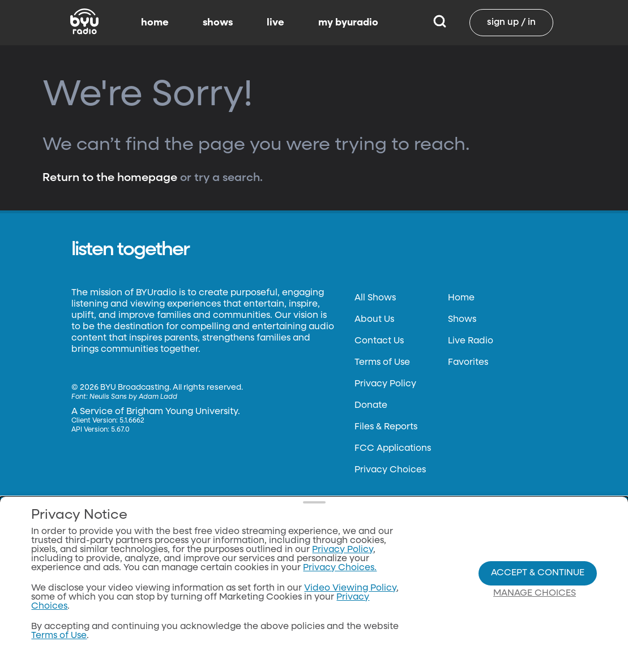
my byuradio (348, 23)
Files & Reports (385, 427)
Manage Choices (534, 593)
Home (461, 298)
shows (218, 23)
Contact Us (379, 341)
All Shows (375, 298)
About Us (374, 319)
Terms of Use (382, 362)
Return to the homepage (109, 177)
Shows (462, 319)
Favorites (468, 362)
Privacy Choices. (340, 567)
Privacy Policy (385, 384)
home (155, 23)
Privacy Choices (390, 470)
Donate (370, 405)
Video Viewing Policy (350, 588)
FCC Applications (392, 448)
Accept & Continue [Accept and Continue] (537, 573)
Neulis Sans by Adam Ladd (133, 397)
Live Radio (470, 341)
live (275, 23)
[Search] (440, 22)
